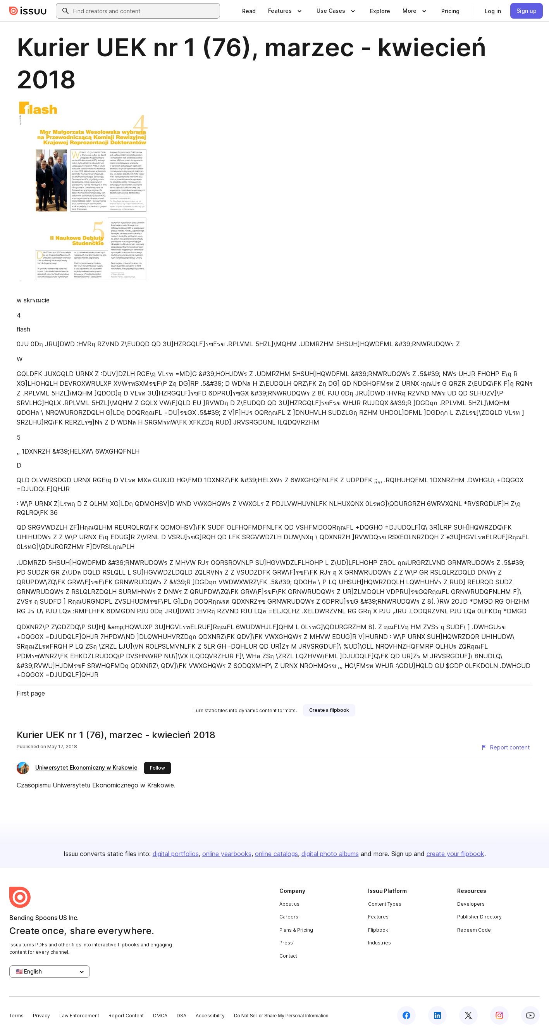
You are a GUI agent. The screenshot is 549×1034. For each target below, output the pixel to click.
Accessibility (210, 1015)
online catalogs (276, 854)
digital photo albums (330, 854)
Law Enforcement (79, 1015)
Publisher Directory (479, 917)
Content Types (384, 904)
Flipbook (378, 930)
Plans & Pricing (296, 930)
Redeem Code (474, 930)
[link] (249, 11)
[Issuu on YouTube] (530, 1015)
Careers (288, 917)
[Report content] (505, 747)
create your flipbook (455, 854)
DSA (181, 1015)
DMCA (160, 1015)
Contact (288, 956)
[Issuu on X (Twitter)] (468, 1015)
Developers (471, 904)
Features (378, 917)
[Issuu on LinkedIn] (437, 1015)
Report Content (126, 1015)
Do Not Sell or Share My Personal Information (281, 1015)
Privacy (41, 1015)
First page (31, 693)
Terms (16, 1015)
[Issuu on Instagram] (499, 1015)
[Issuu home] (28, 11)
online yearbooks (226, 854)
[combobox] (145, 10)
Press (286, 943)
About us (289, 904)
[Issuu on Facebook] (406, 1015)
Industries (379, 943)
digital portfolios (176, 854)
